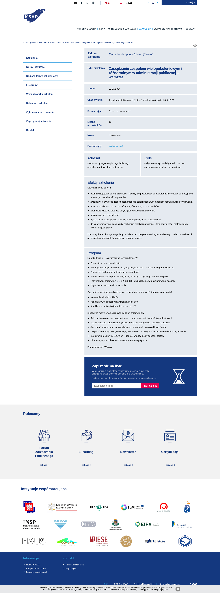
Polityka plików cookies (36, 568)
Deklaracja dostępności (36, 572)
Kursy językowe (35, 67)
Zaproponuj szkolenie (38, 121)
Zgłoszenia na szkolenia (40, 112)
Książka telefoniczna (75, 565)
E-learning (32, 85)
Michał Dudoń (116, 146)
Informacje (31, 558)
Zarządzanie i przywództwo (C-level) (131, 54)
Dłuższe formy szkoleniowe (42, 76)
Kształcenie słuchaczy (122, 29)
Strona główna (86, 29)
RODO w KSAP (33, 565)
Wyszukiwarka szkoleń (39, 94)
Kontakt (190, 29)
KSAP (102, 29)
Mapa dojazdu (72, 568)
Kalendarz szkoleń (37, 103)
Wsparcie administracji (168, 29)
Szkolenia (145, 29)
